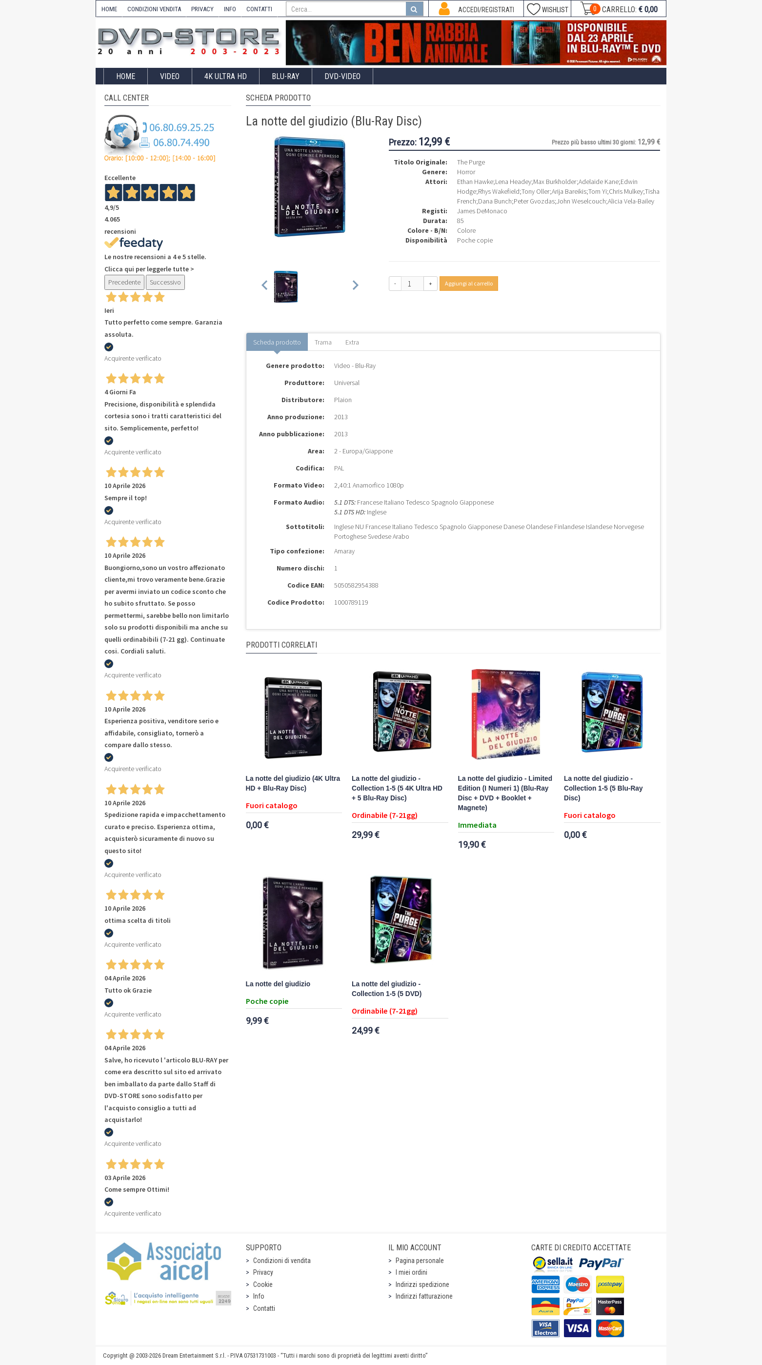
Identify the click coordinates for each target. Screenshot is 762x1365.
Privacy (263, 1272)
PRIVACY (202, 9)
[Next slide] (355, 287)
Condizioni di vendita (282, 1260)
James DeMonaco (482, 210)
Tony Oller (535, 191)
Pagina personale (420, 1260)
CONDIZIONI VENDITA (154, 9)
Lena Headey (513, 181)
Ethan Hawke (475, 181)
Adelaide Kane (599, 181)
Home (125, 76)
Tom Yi (597, 191)
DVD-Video (342, 76)
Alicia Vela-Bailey (631, 201)
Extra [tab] (352, 342)
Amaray (344, 551)
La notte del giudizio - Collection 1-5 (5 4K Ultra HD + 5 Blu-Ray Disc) (397, 788)
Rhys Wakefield (499, 191)
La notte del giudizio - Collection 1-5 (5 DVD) (386, 989)
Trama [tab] (323, 342)
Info (258, 1296)
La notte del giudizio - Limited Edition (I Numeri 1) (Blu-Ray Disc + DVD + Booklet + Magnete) (505, 793)
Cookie (263, 1284)
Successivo (165, 282)
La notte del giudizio (278, 984)
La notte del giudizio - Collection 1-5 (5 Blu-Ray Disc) (603, 788)
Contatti (264, 1308)
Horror (466, 171)
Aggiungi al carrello (469, 283)
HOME (109, 9)
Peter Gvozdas (534, 201)
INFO (230, 9)
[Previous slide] (265, 287)
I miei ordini (411, 1272)
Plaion (343, 399)
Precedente (124, 282)
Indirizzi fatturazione (424, 1296)
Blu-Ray (286, 76)
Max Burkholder (555, 181)
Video (170, 76)
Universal (347, 382)
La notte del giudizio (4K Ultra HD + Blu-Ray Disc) (293, 783)
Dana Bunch (495, 201)
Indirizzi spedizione (422, 1284)
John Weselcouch (581, 201)
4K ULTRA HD (225, 76)
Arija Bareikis (569, 191)
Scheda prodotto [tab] (277, 342)
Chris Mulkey (626, 191)
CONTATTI (259, 9)
